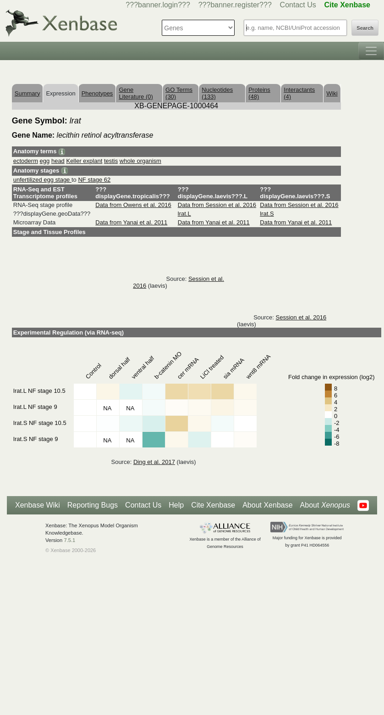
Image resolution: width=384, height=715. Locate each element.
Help (176, 505)
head (58, 160)
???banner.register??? (235, 5)
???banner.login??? (158, 5)
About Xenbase (267, 505)
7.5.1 (69, 540)
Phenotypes (97, 93)
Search (365, 28)
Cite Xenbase (213, 505)
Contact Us (298, 5)
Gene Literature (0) (136, 93)
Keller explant (84, 160)
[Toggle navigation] (371, 51)
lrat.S (267, 213)
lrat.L (184, 213)
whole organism (140, 160)
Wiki (332, 93)
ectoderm (25, 160)
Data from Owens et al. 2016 (133, 204)
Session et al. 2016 (301, 317)
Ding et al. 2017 (154, 461)
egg (45, 160)
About (325, 505)
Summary (27, 93)
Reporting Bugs (92, 505)
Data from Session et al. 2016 (217, 204)
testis (111, 160)
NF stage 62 (94, 179)
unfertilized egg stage (42, 179)
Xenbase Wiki (37, 505)
